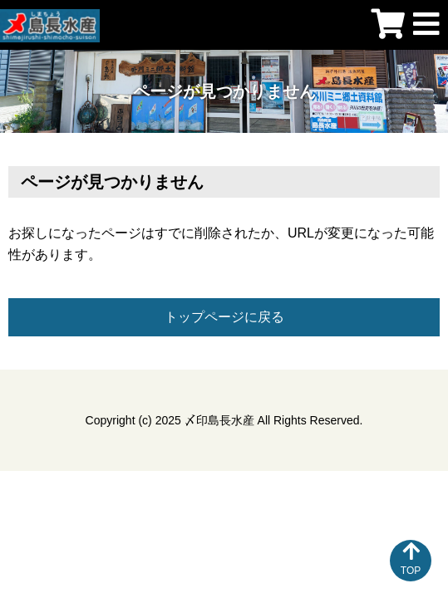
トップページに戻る (224, 317)
